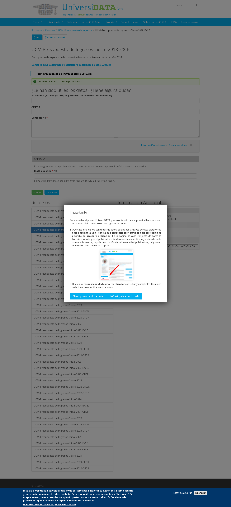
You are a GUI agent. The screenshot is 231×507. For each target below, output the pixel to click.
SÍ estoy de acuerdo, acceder (88, 296)
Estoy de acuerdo (182, 492)
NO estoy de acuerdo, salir (124, 296)
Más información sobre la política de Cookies (49, 504)
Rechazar (200, 493)
